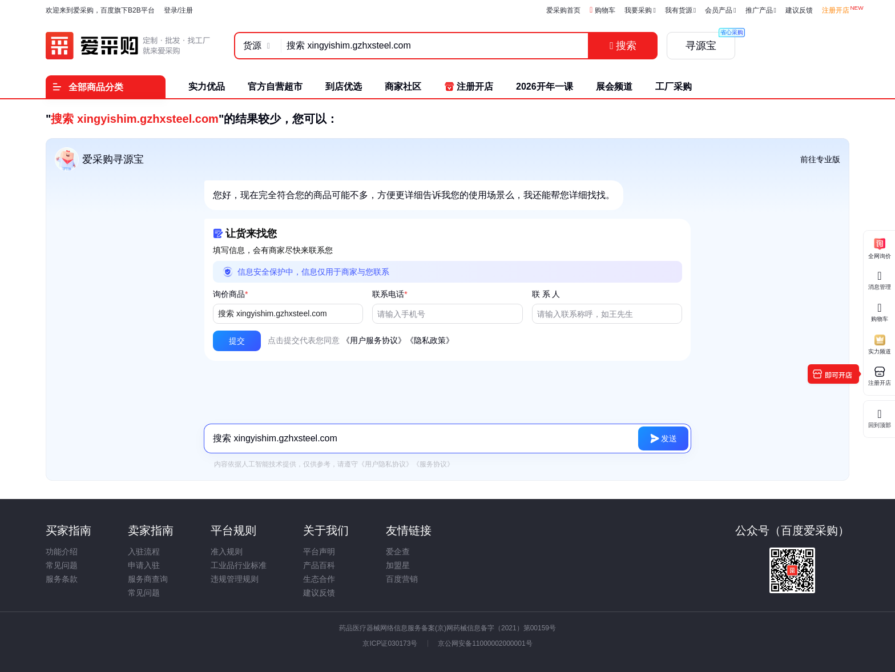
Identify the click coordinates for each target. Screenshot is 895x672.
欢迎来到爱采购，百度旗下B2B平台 (100, 10)
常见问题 (62, 565)
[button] (237, 341)
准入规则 (227, 551)
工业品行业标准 (239, 565)
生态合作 (319, 579)
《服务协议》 (433, 464)
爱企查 (398, 551)
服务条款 (62, 579)
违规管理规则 (235, 579)
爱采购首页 (563, 10)
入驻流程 (144, 551)
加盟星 (398, 565)
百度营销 (402, 579)
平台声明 (319, 551)
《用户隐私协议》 (385, 464)
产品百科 (319, 565)
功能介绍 (62, 551)
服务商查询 (148, 579)
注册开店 (835, 10)
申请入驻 (144, 565)
